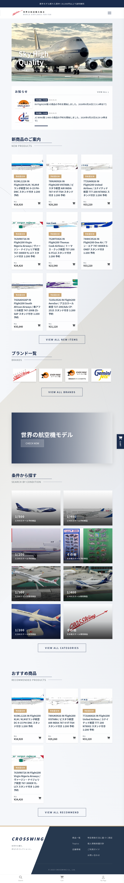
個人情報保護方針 (95, 843)
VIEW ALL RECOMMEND (62, 812)
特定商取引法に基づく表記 (99, 837)
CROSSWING (27, 839)
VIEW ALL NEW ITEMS (62, 339)
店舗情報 (76, 849)
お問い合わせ (93, 855)
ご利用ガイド (93, 849)
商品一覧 (76, 837)
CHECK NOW (32, 443)
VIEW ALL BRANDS (62, 392)
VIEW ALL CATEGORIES (62, 648)
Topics (75, 843)
